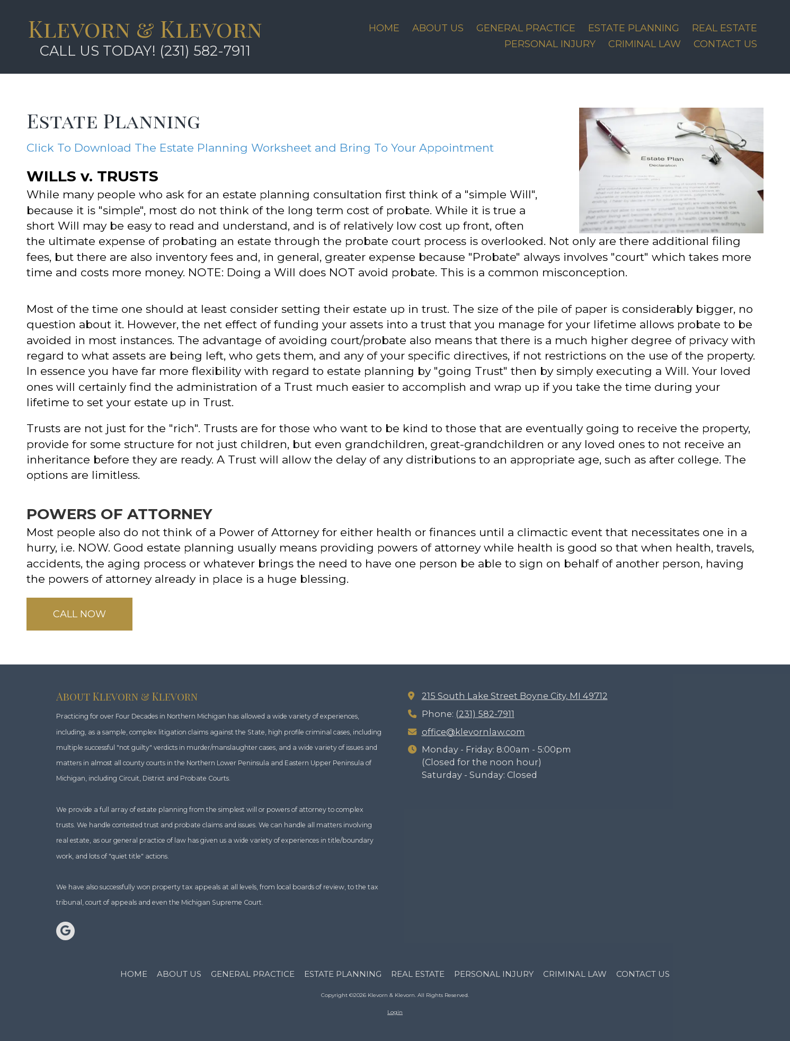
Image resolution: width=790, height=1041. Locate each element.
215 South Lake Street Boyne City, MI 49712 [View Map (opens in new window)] (515, 695)
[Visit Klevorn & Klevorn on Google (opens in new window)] (65, 931)
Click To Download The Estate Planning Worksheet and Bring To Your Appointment (260, 147)
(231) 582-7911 (485, 713)
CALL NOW (79, 614)
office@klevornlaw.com (473, 732)
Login (395, 1012)
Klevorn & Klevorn (145, 28)
